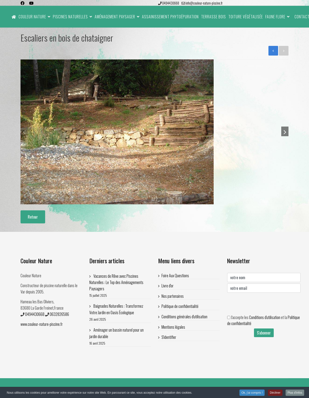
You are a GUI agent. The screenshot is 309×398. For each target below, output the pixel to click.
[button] (284, 131)
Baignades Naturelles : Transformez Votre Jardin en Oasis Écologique (120, 312)
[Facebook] (22, 3)
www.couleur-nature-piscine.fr (42, 324)
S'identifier (169, 337)
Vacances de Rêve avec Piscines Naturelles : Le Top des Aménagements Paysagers (120, 285)
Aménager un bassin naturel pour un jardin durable (120, 336)
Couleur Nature (32, 17)
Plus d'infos (295, 393)
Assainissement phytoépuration (170, 17)
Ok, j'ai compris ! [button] (252, 393)
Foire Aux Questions (175, 275)
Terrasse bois (213, 17)
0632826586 (59, 314)
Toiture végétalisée (245, 17)
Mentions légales (173, 327)
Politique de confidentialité (180, 306)
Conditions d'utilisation (264, 317)
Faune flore (275, 17)
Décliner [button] (275, 393)
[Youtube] (31, 3)
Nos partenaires (173, 296)
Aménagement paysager (115, 17)
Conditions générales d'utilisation (184, 317)
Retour (33, 217)
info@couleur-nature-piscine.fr (204, 3)
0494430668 (170, 3)
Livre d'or (168, 286)
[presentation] (264, 303)
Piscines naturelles (70, 17)
